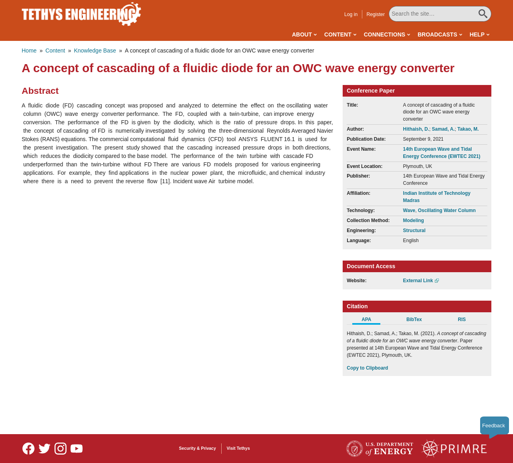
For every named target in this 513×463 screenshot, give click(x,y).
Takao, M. (468, 129)
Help (477, 34)
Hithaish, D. (416, 129)
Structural (414, 230)
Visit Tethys (238, 448)
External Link (418, 280)
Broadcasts (437, 34)
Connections (384, 34)
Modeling (413, 220)
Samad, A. (443, 129)
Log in (350, 14)
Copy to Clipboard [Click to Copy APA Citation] (367, 368)
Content (337, 34)
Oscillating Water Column (447, 210)
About (302, 34)
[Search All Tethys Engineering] (440, 14)
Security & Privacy (197, 448)
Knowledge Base (95, 50)
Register (375, 14)
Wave (409, 210)
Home (29, 50)
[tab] (370, 320)
